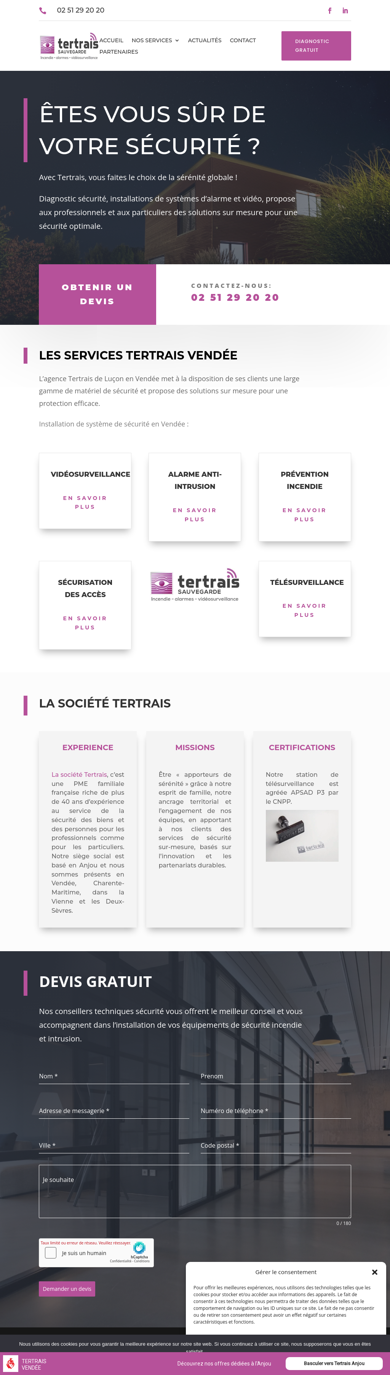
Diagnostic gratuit (312, 45)
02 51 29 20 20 (235, 297)
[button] (375, 1272)
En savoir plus (85, 503)
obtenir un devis (97, 294)
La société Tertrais (79, 774)
